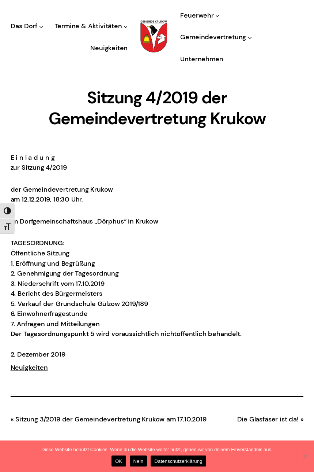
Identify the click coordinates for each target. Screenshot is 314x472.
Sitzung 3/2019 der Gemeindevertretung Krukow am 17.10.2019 (110, 419)
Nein (138, 461)
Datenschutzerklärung (178, 461)
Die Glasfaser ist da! (268, 419)
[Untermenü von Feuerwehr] (217, 16)
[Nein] (305, 456)
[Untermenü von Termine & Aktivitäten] (126, 27)
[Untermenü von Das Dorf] (41, 27)
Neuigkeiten (29, 367)
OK (118, 461)
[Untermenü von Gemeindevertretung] (250, 37)
